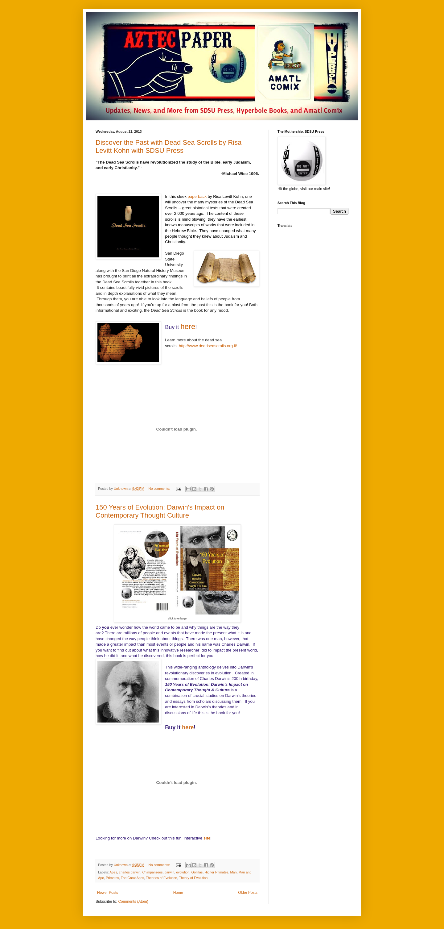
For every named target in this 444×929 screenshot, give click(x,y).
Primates (112, 878)
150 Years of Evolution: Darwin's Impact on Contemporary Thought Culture (160, 511)
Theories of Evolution (161, 878)
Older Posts (247, 892)
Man (233, 872)
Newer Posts (107, 892)
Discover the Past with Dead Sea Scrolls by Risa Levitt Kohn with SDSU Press (168, 146)
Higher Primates (216, 872)
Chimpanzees (152, 872)
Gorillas (197, 872)
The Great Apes (132, 878)
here (187, 326)
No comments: (160, 488)
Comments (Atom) (133, 901)
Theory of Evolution (193, 878)
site (207, 838)
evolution (182, 872)
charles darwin (130, 872)
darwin (169, 872)
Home (178, 892)
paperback (197, 196)
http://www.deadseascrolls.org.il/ (208, 346)
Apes (113, 872)
